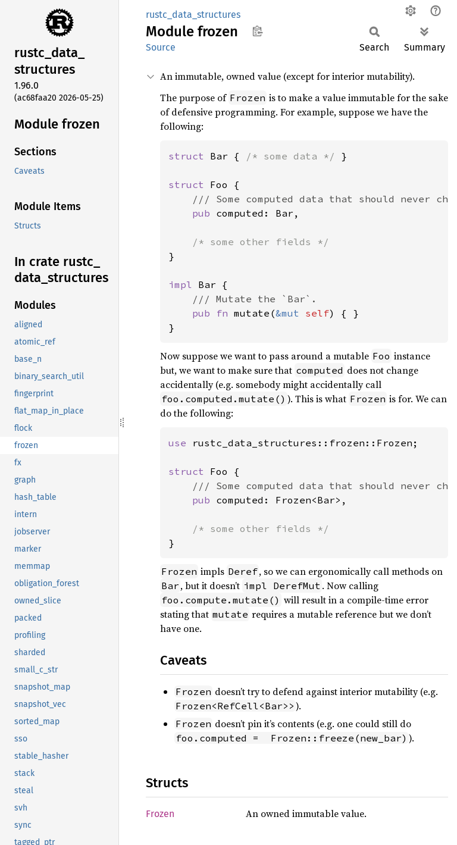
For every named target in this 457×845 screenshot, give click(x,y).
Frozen (160, 813)
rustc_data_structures (193, 14)
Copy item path (257, 31)
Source (161, 47)
